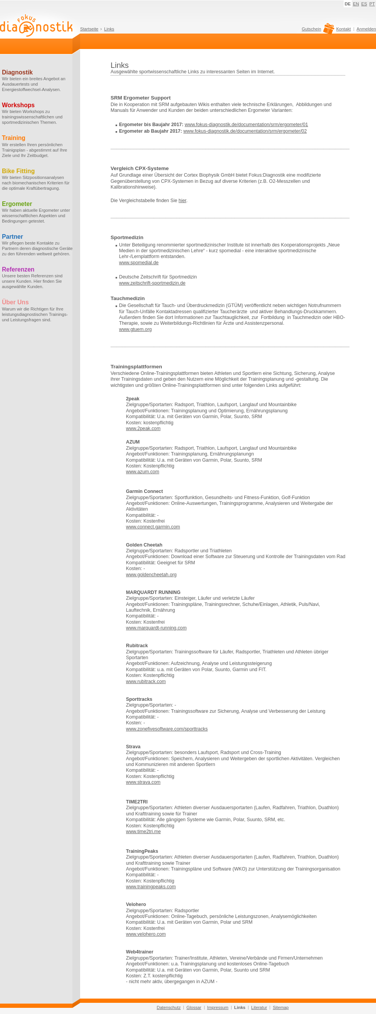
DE (348, 4)
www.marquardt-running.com (156, 628)
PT (372, 4)
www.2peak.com (143, 428)
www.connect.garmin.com (153, 527)
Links (109, 29)
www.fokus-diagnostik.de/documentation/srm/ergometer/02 (245, 131)
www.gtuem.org (135, 329)
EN (356, 4)
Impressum (217, 1007)
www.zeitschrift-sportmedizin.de (152, 283)
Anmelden (366, 29)
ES (364, 4)
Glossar (193, 1007)
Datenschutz (169, 1007)
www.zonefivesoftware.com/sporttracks (167, 729)
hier (182, 200)
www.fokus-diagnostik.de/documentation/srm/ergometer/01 (246, 124)
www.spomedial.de (139, 262)
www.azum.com (142, 471)
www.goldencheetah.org (151, 574)
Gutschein (317, 31)
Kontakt (343, 29)
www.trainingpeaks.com (151, 886)
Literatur (259, 1007)
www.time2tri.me (143, 831)
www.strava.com (143, 782)
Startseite (89, 29)
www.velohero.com (146, 934)
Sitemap (281, 1007)
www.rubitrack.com (146, 681)
